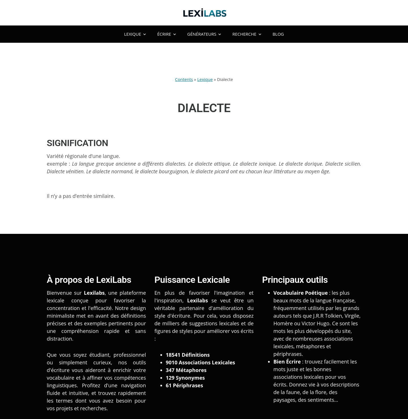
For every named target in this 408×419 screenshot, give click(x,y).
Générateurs (204, 34)
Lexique (135, 34)
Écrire (166, 34)
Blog (278, 34)
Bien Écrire (287, 361)
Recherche (246, 34)
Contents (184, 79)
